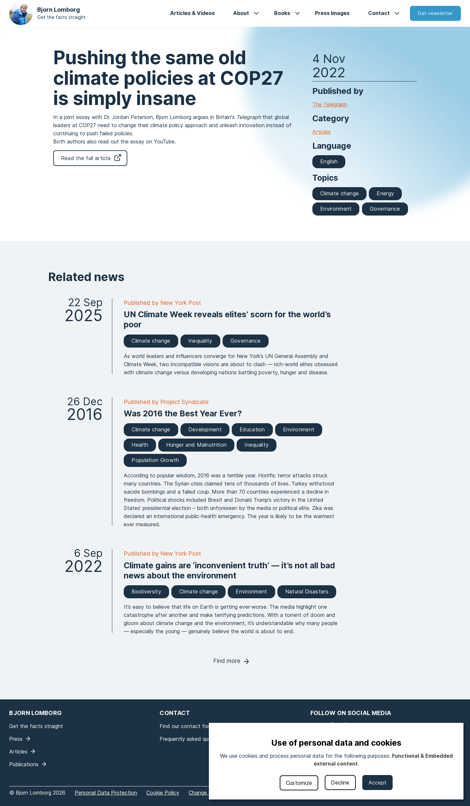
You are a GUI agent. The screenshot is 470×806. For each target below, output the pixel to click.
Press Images (332, 13)
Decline (340, 782)
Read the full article (86, 158)
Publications (24, 764)
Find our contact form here (193, 726)
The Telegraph (329, 104)
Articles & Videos (192, 13)
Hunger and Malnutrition (196, 444)
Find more (226, 660)
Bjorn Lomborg (58, 9)
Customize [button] (299, 783)
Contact (379, 13)
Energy (385, 193)
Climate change (339, 193)
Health (140, 444)
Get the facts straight (61, 17)
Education (252, 429)
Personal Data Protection (106, 792)
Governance (385, 208)
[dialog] (336, 761)
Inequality (200, 340)
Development (205, 429)
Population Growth (155, 460)
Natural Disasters (306, 591)
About (241, 13)
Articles (321, 131)
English (328, 161)
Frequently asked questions (193, 739)
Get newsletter (435, 13)
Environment (336, 208)
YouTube (164, 141)
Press (16, 739)
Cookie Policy (162, 792)
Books (282, 13)
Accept (377, 782)
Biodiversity (146, 591)
